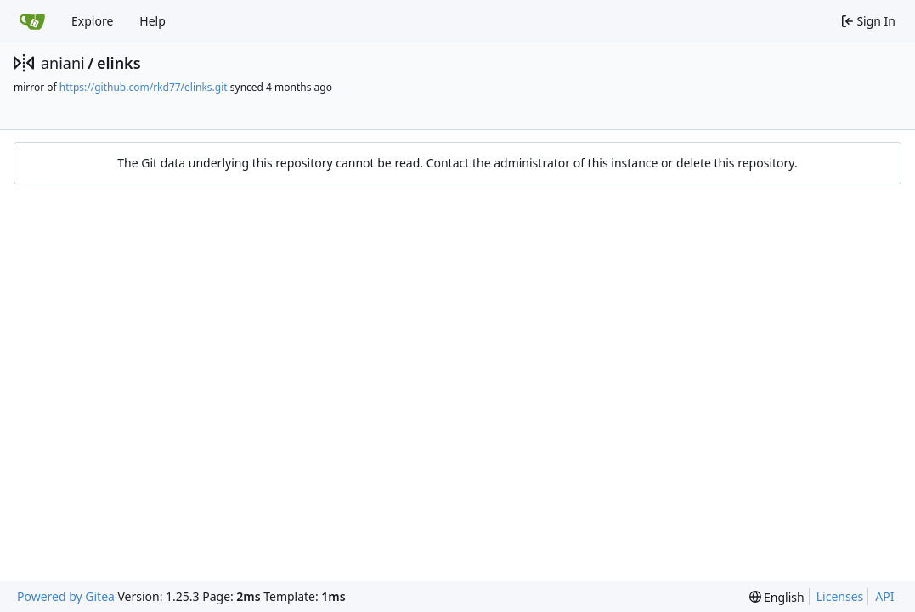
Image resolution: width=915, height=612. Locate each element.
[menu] (777, 597)
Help (152, 21)
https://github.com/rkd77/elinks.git (143, 87)
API (884, 596)
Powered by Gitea (66, 596)
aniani (63, 62)
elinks (119, 62)
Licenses (840, 596)
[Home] (32, 21)
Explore (92, 21)
